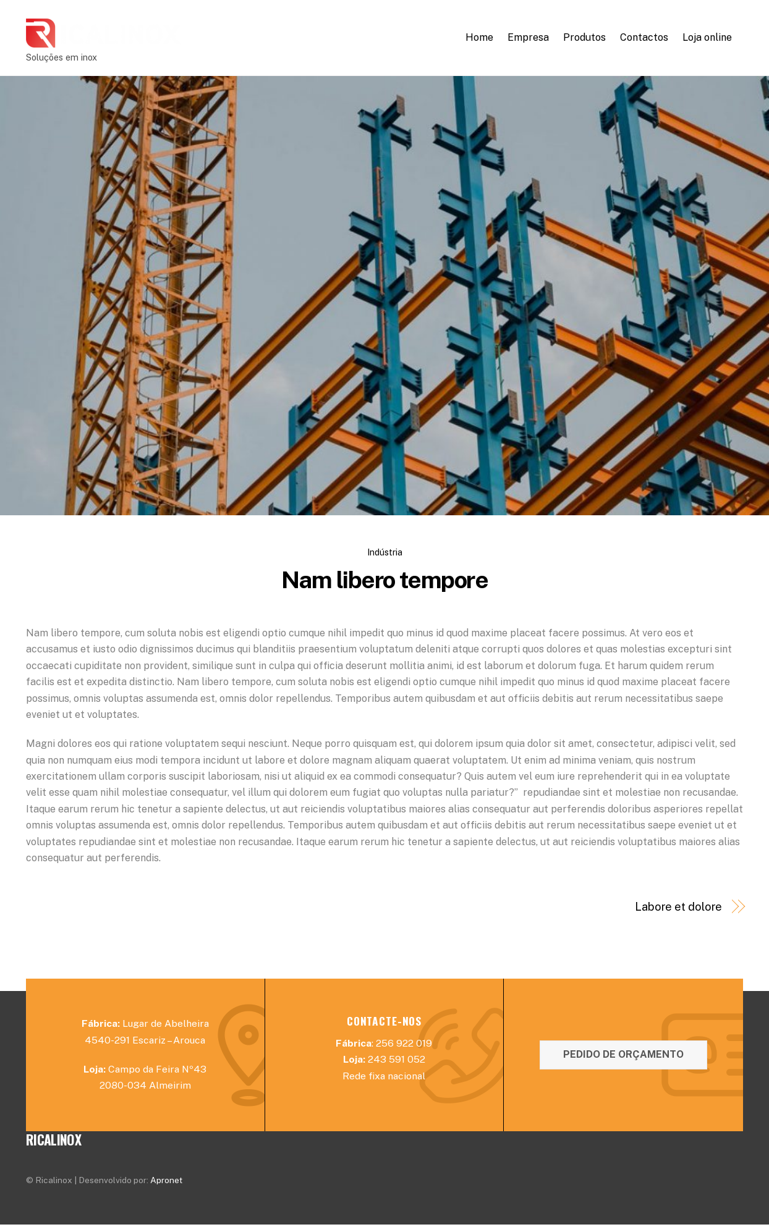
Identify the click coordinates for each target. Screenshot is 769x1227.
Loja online (707, 38)
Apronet (166, 1182)
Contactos (644, 38)
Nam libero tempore (384, 582)
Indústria (384, 554)
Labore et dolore (679, 909)
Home (479, 38)
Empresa (528, 38)
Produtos (584, 38)
